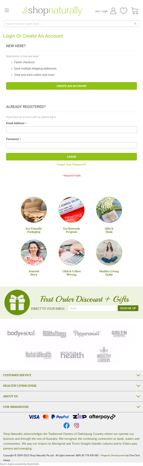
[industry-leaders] (104, 354)
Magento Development (113, 455)
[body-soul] (21, 333)
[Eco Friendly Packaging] (34, 210)
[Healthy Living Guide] (109, 252)
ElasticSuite (33, 464)
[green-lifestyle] (120, 333)
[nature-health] (71, 354)
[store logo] (51, 11)
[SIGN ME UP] (128, 308)
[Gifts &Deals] (109, 210)
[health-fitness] (54, 333)
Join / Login (101, 11)
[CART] (135, 11)
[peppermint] (87, 333)
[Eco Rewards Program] (71, 210)
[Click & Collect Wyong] (71, 252)
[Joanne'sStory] (34, 252)
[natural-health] (39, 354)
